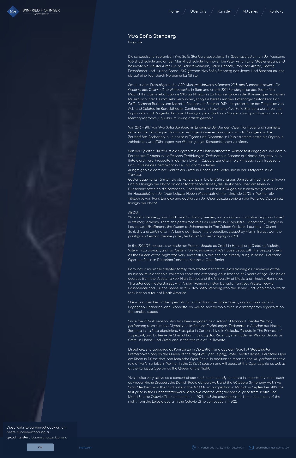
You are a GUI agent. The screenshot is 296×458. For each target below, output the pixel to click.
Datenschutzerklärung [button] (49, 437)
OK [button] (40, 447)
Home (174, 11)
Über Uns (198, 11)
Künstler (224, 11)
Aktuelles (250, 11)
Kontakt (276, 11)
